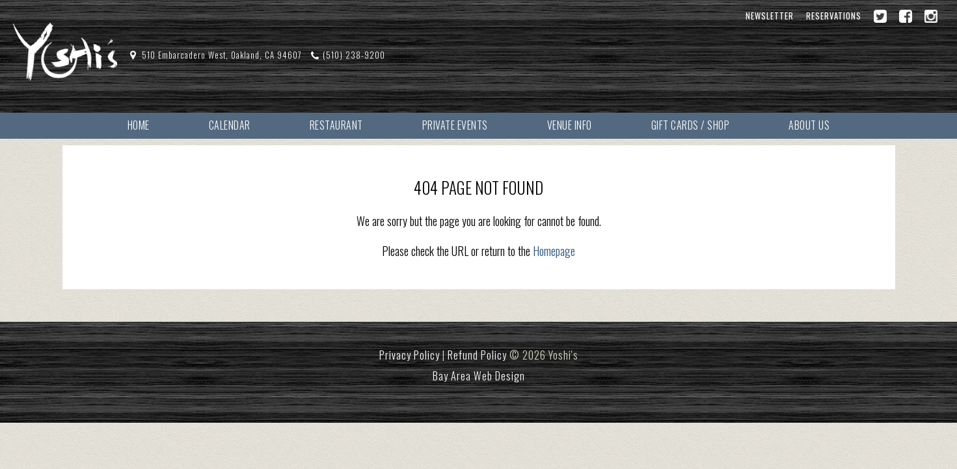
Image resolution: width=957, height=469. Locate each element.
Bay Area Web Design (479, 376)
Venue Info (569, 125)
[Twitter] (880, 16)
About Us (809, 125)
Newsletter (770, 16)
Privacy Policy (409, 355)
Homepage (554, 250)
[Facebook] (905, 16)
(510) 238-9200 (354, 55)
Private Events (455, 125)
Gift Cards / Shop (690, 125)
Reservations (833, 16)
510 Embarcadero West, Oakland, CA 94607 (222, 55)
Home (139, 125)
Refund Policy (477, 355)
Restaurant (336, 125)
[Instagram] (930, 16)
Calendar (229, 125)
